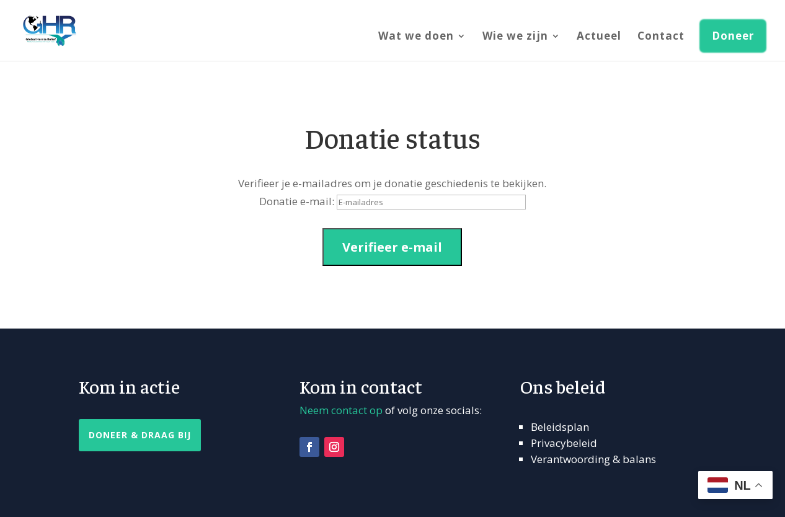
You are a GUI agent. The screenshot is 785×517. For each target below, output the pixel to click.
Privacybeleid (564, 443)
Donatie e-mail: (296, 201)
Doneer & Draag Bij (140, 435)
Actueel (599, 37)
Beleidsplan (560, 427)
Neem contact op (341, 410)
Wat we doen (416, 37)
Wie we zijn (515, 37)
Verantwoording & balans (593, 459)
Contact (661, 37)
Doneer (733, 36)
